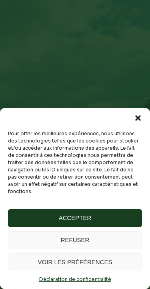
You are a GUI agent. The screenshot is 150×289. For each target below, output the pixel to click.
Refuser (75, 239)
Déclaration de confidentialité (75, 279)
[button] (138, 118)
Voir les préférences (75, 261)
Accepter (75, 217)
